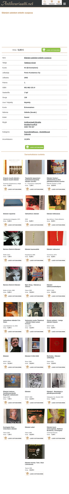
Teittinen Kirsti (30, 63)
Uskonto (27, 134)
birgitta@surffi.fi (30, 125)
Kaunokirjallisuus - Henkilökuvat (37, 132)
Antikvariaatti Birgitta (32, 122)
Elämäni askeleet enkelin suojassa (37, 58)
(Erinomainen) (32, 68)
